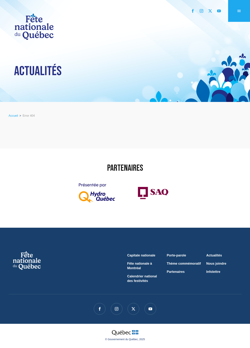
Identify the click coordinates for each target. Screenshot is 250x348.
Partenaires (176, 272)
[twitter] (210, 11)
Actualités (214, 255)
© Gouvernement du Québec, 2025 (125, 339)
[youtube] (219, 11)
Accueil (18, 44)
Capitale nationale (141, 255)
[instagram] (201, 11)
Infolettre (213, 272)
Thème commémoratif (184, 263)
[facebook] (193, 11)
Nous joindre (216, 263)
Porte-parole (176, 255)
